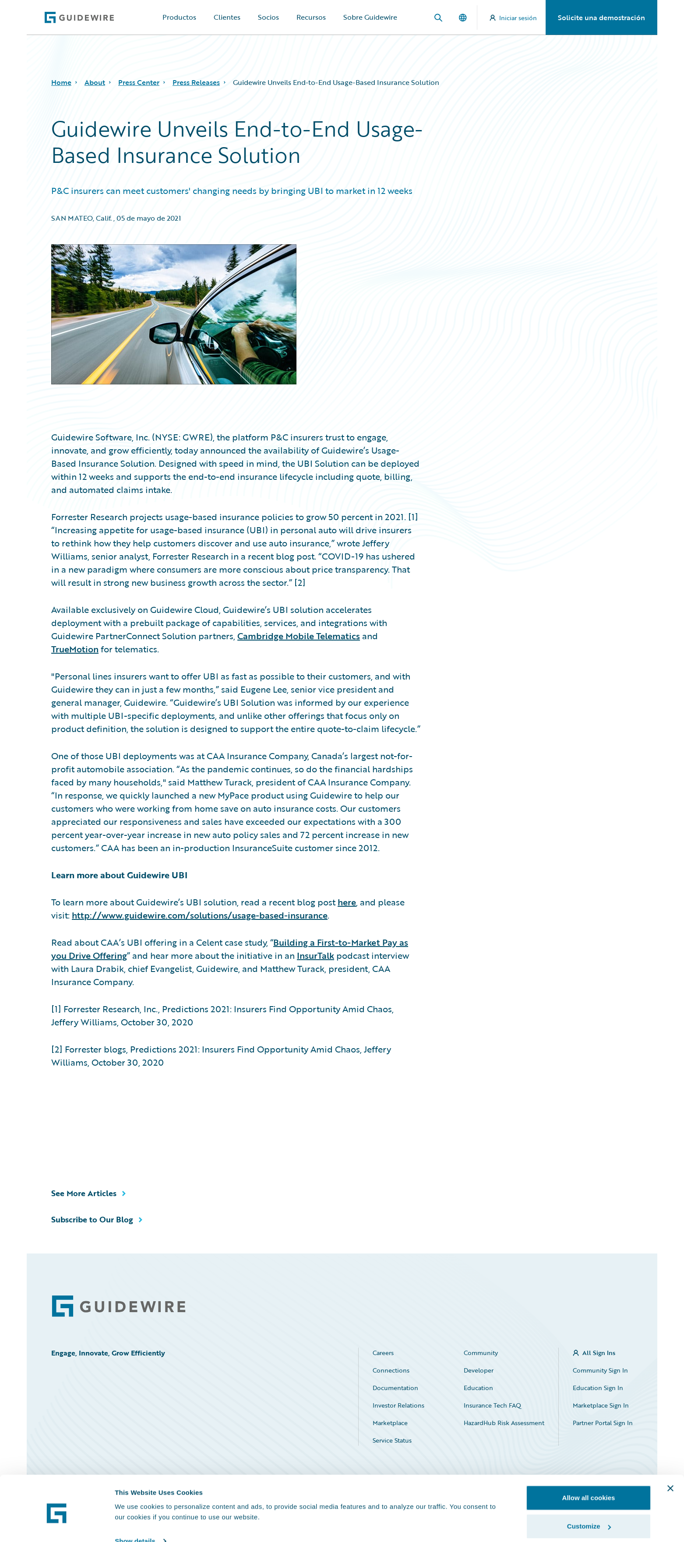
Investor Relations (398, 1405)
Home (61, 82)
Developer (479, 1370)
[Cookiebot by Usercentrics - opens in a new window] (56, 1524)
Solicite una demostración (601, 17)
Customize (589, 1490)
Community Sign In (600, 1370)
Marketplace (390, 1422)
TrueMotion (75, 648)
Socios (268, 17)
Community (481, 1352)
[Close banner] (670, 1452)
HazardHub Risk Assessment (504, 1422)
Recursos (311, 17)
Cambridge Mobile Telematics (298, 635)
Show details (135, 1504)
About (95, 82)
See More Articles (83, 1193)
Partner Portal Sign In (603, 1422)
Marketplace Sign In (601, 1405)
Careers (383, 1352)
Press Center (138, 82)
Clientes (227, 17)
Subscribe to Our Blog (92, 1219)
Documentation (395, 1387)
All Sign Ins (598, 1352)
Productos (179, 17)
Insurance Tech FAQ (492, 1405)
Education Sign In (598, 1387)
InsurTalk (315, 955)
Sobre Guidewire (370, 17)
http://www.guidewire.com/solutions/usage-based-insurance (200, 915)
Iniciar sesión (513, 17)
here (347, 901)
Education (478, 1387)
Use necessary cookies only (588, 1518)
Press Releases (196, 82)
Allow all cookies (588, 1461)
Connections (391, 1370)
